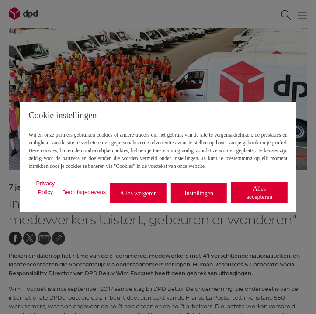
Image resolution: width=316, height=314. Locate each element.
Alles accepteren (260, 192)
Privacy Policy (45, 187)
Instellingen (198, 193)
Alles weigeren (138, 193)
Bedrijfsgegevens (84, 192)
